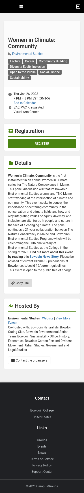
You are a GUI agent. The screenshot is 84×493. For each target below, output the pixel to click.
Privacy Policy (42, 465)
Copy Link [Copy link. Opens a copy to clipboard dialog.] (20, 283)
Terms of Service (42, 459)
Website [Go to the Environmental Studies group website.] (47, 318)
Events (42, 446)
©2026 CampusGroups (42, 486)
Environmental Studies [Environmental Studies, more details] (27, 54)
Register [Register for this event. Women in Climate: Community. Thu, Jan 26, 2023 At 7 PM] (42, 143)
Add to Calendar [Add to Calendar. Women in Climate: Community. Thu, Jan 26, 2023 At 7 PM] (24, 103)
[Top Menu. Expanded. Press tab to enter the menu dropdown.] (21, 6)
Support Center (42, 471)
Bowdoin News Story (44, 256)
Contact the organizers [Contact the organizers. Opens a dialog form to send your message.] (29, 360)
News (42, 453)
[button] (5, 6)
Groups (42, 440)
